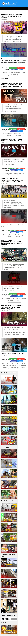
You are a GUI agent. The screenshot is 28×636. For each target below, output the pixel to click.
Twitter (20, 69)
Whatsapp (13, 67)
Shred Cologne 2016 (14, 367)
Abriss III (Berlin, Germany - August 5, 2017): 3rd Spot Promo (12, 16)
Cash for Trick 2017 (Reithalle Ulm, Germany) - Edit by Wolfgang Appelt (12, 180)
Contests (21, 72)
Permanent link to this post (14, 75)
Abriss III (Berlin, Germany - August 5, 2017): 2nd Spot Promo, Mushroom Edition (12, 84)
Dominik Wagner (14, 74)
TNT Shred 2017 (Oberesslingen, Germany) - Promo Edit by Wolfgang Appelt (12, 243)
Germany (15, 72)
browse (13, 615)
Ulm (19, 363)
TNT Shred (6, 298)
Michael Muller (6, 363)
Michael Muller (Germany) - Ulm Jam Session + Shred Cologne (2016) (12, 307)
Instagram (21, 67)
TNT (11, 298)
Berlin (10, 72)
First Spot (19, 62)
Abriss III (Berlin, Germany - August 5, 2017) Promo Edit (12, 140)
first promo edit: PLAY (9, 111)
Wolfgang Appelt (21, 235)
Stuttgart (16, 298)
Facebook (13, 69)
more (14, 372)
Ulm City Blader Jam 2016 (15, 365)
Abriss (5, 72)
